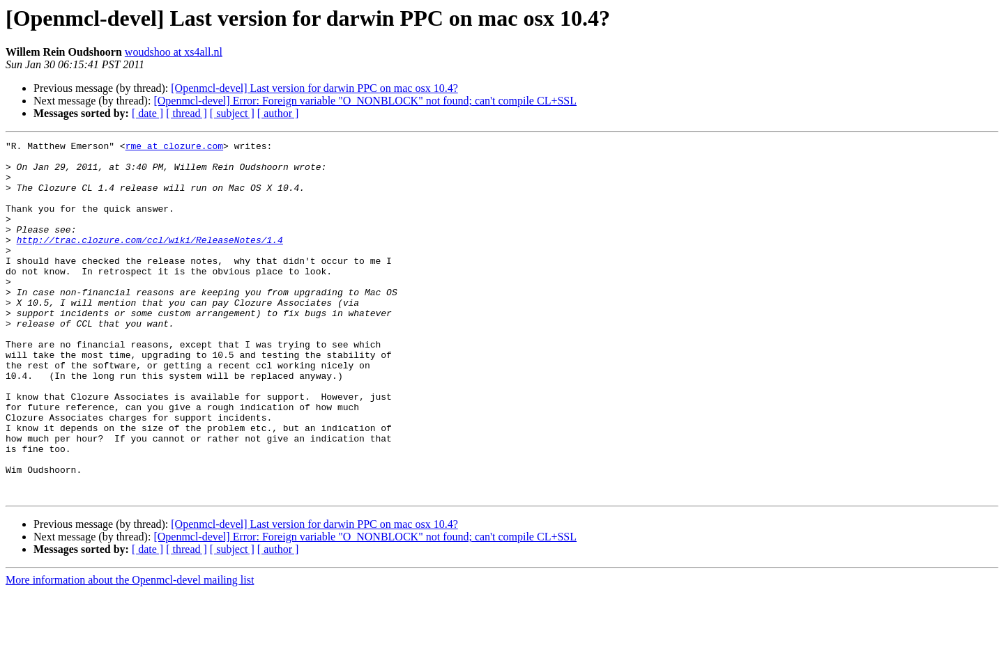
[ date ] (147, 113)
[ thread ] (186, 113)
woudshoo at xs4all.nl (173, 52)
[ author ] (278, 113)
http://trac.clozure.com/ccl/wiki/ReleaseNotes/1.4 (150, 260)
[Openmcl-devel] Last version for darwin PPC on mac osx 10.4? (314, 88)
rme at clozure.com (174, 147)
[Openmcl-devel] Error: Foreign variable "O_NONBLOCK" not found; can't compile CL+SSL (365, 101)
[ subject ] (232, 113)
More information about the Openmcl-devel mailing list (130, 651)
